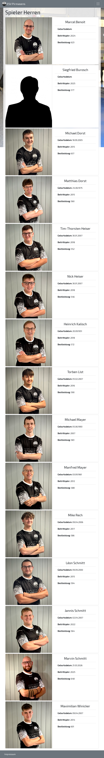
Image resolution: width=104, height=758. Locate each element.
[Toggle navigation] (98, 4)
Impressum (10, 754)
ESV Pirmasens (13, 4)
